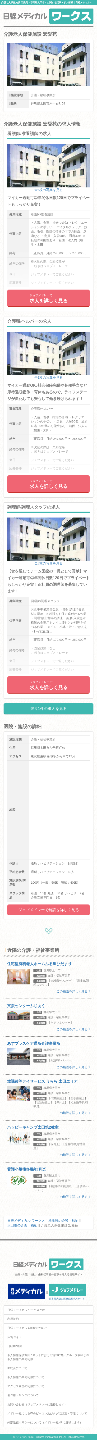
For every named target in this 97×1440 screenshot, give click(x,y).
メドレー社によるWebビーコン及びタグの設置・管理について (47, 1413)
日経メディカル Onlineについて (27, 1328)
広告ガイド (14, 1337)
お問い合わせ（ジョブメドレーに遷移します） (37, 1404)
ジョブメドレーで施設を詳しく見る (48, 910)
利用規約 (13, 1319)
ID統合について (17, 1368)
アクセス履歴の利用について (25, 1386)
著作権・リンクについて (23, 1395)
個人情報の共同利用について (25, 1377)
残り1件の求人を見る (48, 709)
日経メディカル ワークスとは (26, 1310)
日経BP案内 (15, 1346)
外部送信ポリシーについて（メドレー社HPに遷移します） (45, 1422)
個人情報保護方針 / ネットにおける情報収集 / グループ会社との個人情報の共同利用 (48, 1357)
